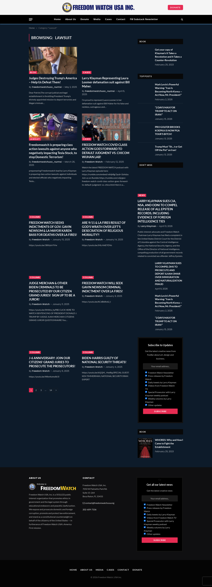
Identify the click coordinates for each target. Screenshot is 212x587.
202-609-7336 (89, 509)
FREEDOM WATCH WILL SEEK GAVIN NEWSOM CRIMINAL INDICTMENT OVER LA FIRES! (102, 287)
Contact (120, 19)
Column (35, 217)
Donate (175, 7)
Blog (33, 72)
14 (50, 390)
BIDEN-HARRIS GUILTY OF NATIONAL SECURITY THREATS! (104, 360)
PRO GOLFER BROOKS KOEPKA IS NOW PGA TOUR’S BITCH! (167, 130)
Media (96, 19)
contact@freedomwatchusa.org (99, 503)
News (142, 195)
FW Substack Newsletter (144, 19)
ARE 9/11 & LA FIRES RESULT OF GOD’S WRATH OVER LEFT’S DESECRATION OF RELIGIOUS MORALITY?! (104, 229)
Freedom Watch (94, 161)
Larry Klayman (148, 226)
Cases (108, 19)
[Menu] (30, 19)
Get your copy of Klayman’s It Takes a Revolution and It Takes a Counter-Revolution (168, 55)
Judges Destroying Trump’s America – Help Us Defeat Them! (53, 80)
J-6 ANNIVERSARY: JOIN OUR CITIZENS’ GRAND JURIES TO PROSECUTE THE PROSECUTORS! (52, 362)
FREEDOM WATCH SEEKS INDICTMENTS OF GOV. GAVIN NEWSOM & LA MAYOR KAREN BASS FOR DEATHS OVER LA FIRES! (53, 229)
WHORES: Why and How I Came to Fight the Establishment (169, 443)
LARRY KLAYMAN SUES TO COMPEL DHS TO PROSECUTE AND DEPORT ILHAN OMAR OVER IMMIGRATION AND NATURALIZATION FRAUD (168, 273)
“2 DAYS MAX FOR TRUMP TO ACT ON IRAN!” (166, 111)
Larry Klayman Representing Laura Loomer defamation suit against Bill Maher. (106, 82)
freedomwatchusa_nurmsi (47, 87)
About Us (70, 19)
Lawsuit (35, 139)
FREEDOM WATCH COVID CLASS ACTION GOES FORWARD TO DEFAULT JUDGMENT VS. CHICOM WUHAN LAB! (105, 151)
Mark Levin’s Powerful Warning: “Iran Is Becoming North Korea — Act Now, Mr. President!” (168, 89)
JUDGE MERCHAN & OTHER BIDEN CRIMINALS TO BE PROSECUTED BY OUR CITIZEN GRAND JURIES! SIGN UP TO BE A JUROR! (52, 291)
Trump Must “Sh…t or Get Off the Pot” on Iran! (168, 148)
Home (57, 19)
